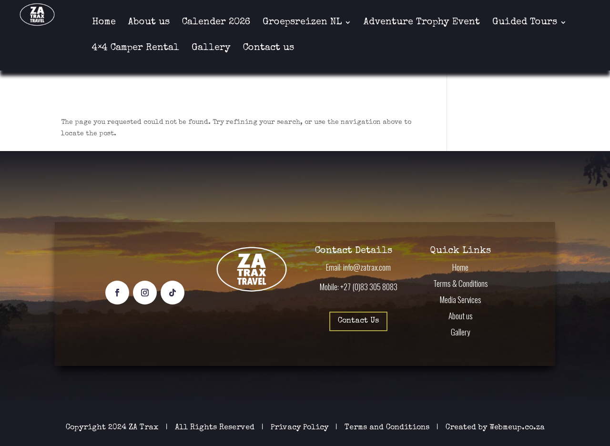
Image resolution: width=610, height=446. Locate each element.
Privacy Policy (301, 428)
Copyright (86, 428)
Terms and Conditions (387, 428)
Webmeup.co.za (517, 428)
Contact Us (358, 321)
